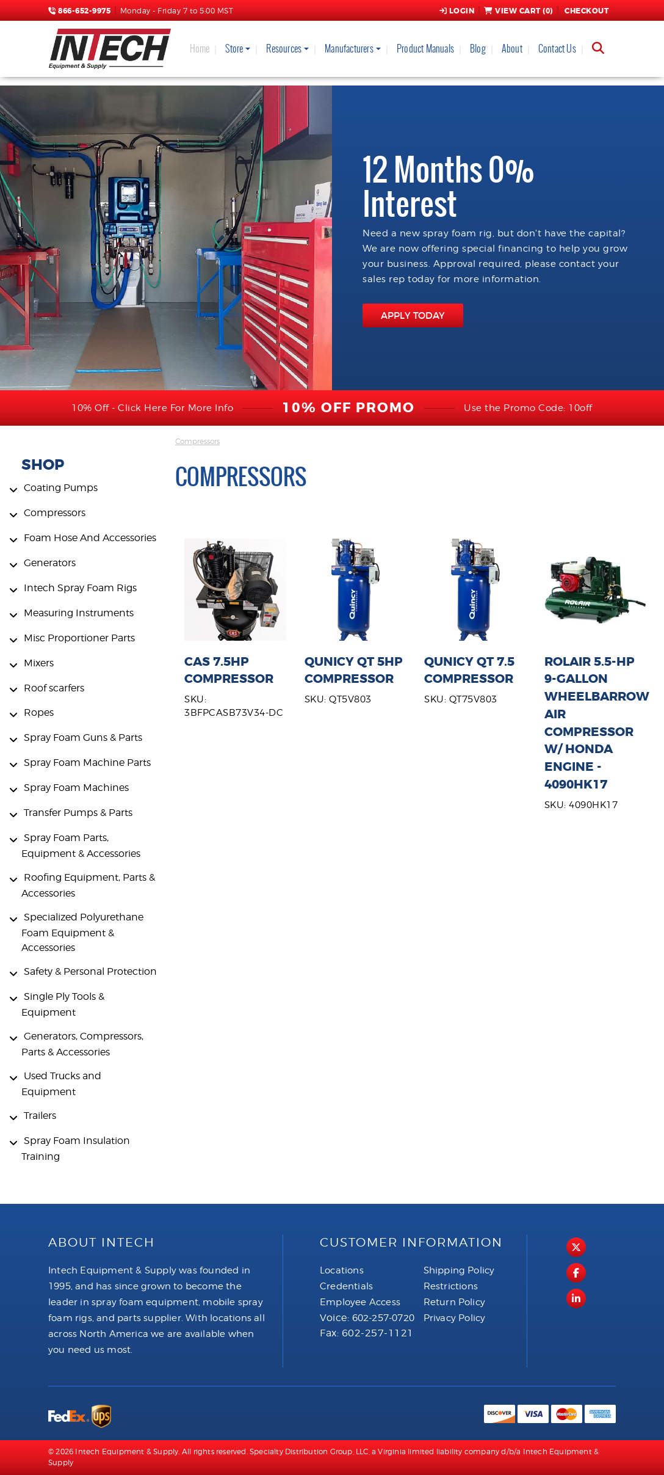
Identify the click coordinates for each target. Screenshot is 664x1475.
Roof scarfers (54, 688)
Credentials (346, 1286)
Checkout (586, 11)
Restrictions (451, 1286)
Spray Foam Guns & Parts (83, 737)
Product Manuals (425, 49)
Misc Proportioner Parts (79, 638)
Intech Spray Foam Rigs (80, 588)
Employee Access (360, 1302)
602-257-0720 (383, 1318)
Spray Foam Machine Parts (87, 762)
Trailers (40, 1115)
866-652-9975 (79, 11)
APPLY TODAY (413, 315)
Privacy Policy (455, 1318)
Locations (342, 1270)
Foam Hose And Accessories (90, 538)
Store (234, 49)
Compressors (54, 513)
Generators (50, 563)
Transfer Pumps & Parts (78, 812)
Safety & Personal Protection (90, 971)
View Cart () (518, 11)
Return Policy (455, 1302)
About (512, 49)
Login (457, 11)
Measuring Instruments (79, 613)
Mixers (39, 663)
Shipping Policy (459, 1270)
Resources (283, 49)
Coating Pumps (61, 487)
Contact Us (557, 49)
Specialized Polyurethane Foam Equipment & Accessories (82, 932)
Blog (478, 49)
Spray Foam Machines (76, 787)
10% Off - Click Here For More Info (152, 407)
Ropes (39, 712)
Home (200, 49)
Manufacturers (349, 49)
